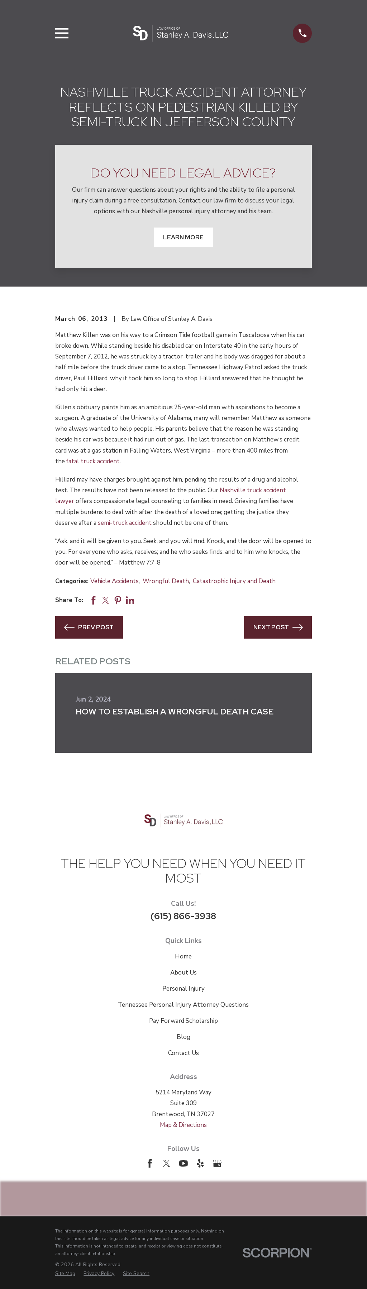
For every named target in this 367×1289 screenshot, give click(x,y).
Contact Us (183, 1053)
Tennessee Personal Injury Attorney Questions (183, 1005)
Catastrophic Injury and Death (234, 581)
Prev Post (89, 627)
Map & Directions (183, 1125)
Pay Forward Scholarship (183, 1021)
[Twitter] (166, 1163)
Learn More (183, 237)
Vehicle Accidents (114, 581)
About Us (183, 972)
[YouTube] (183, 1163)
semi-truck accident (125, 523)
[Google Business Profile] (217, 1163)
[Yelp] (200, 1163)
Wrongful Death (166, 581)
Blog (183, 1037)
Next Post (278, 627)
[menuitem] (65, 1273)
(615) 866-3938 (183, 916)
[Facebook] (150, 1163)
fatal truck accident (93, 461)
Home (183, 956)
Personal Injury (183, 989)
